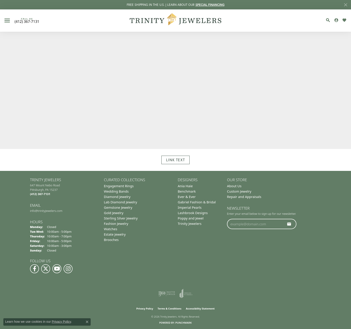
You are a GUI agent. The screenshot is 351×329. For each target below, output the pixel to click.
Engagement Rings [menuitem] (119, 186)
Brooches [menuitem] (111, 239)
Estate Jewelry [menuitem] (115, 234)
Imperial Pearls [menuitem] (189, 207)
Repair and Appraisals (244, 196)
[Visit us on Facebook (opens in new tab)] (34, 268)
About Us (234, 186)
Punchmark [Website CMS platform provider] (183, 322)
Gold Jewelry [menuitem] (113, 213)
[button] (327, 20)
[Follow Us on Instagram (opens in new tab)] (68, 268)
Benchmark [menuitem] (187, 191)
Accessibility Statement (200, 308)
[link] (27, 21)
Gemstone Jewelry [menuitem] (118, 207)
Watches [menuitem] (110, 229)
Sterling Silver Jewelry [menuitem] (121, 218)
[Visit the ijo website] (166, 293)
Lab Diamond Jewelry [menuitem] (120, 202)
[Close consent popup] (87, 321)
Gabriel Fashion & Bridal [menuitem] (197, 202)
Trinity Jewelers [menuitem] (189, 223)
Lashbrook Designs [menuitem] (193, 213)
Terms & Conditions (169, 308)
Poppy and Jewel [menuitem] (190, 218)
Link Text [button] (175, 159)
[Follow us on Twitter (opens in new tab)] (45, 268)
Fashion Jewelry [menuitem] (116, 223)
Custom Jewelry (239, 191)
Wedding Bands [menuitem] (116, 191)
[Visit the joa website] (186, 293)
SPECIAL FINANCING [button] (210, 5)
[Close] (345, 5)
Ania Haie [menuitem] (185, 186)
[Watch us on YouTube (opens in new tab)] (56, 268)
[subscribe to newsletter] (289, 224)
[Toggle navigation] (7, 20)
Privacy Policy (144, 308)
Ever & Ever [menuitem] (187, 196)
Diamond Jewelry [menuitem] (117, 196)
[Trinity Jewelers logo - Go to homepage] (175, 20)
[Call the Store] (40, 194)
